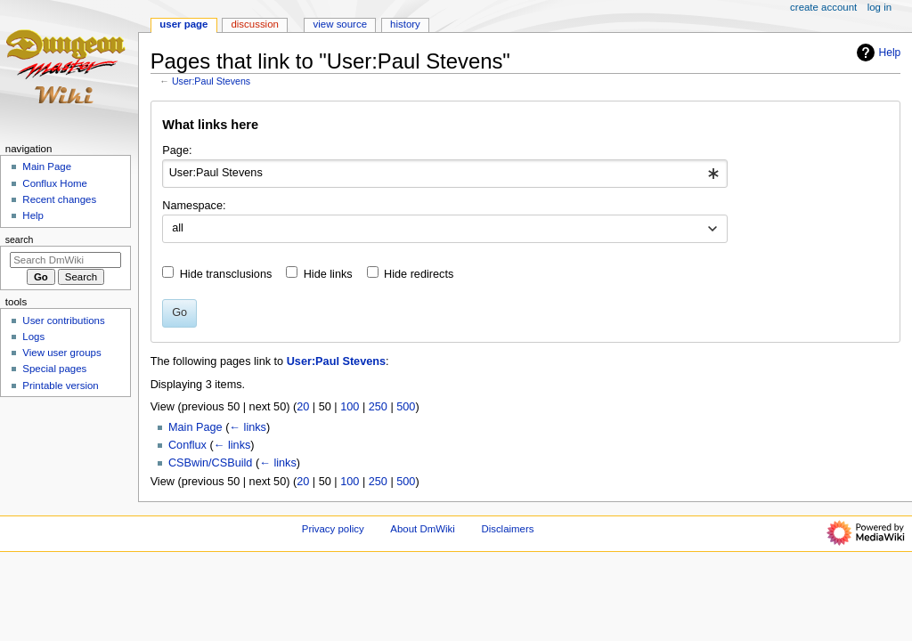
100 (349, 407)
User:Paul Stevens (211, 81)
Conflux (187, 445)
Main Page (195, 427)
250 (378, 407)
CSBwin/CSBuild (210, 463)
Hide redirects (418, 274)
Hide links (328, 274)
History (405, 24)
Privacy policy (333, 528)
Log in (879, 7)
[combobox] (445, 173)
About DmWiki (422, 528)
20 (303, 407)
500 (405, 407)
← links (247, 427)
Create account (823, 7)
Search (19, 239)
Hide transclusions (226, 274)
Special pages (54, 368)
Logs (33, 336)
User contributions (63, 320)
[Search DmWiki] (65, 260)
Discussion (254, 24)
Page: (176, 150)
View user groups (61, 352)
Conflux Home (54, 183)
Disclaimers (507, 528)
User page (183, 24)
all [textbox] (177, 228)
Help (876, 52)
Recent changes (59, 199)
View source (340, 24)
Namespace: (193, 205)
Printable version (60, 385)
